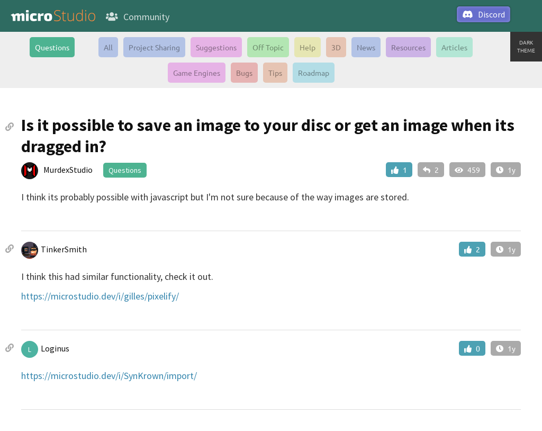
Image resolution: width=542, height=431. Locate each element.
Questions (52, 47)
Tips (275, 72)
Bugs (244, 72)
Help (307, 47)
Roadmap (313, 72)
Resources (408, 47)
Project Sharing (154, 47)
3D (336, 47)
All (108, 47)
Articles (454, 47)
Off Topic (268, 47)
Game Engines (196, 72)
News (366, 47)
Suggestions (216, 47)
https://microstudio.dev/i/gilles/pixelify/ (100, 296)
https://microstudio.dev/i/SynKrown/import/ (109, 376)
